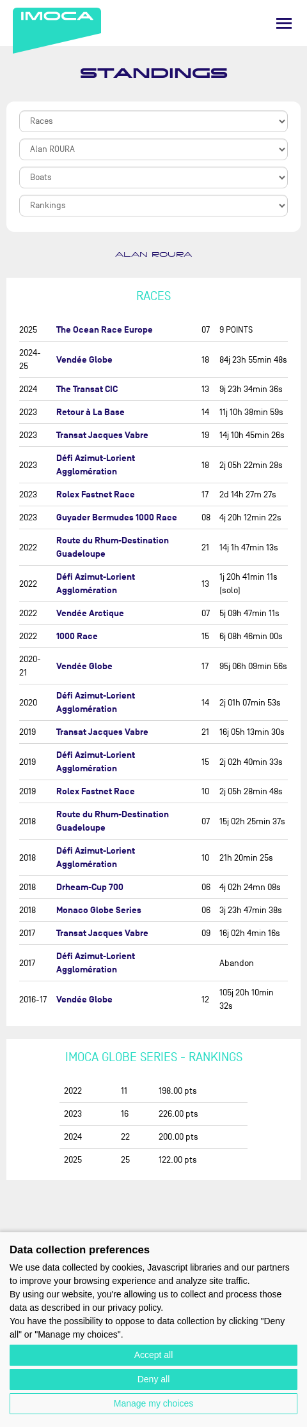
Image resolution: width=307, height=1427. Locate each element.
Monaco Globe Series (98, 910)
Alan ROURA (153, 255)
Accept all (153, 1355)
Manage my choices (154, 1403)
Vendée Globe (84, 359)
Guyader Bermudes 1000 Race (116, 517)
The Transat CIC (87, 389)
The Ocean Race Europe (104, 329)
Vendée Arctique (90, 613)
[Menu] (284, 23)
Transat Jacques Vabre (102, 435)
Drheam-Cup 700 (89, 887)
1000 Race (77, 636)
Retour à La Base (90, 412)
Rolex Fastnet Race (95, 494)
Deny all (154, 1379)
